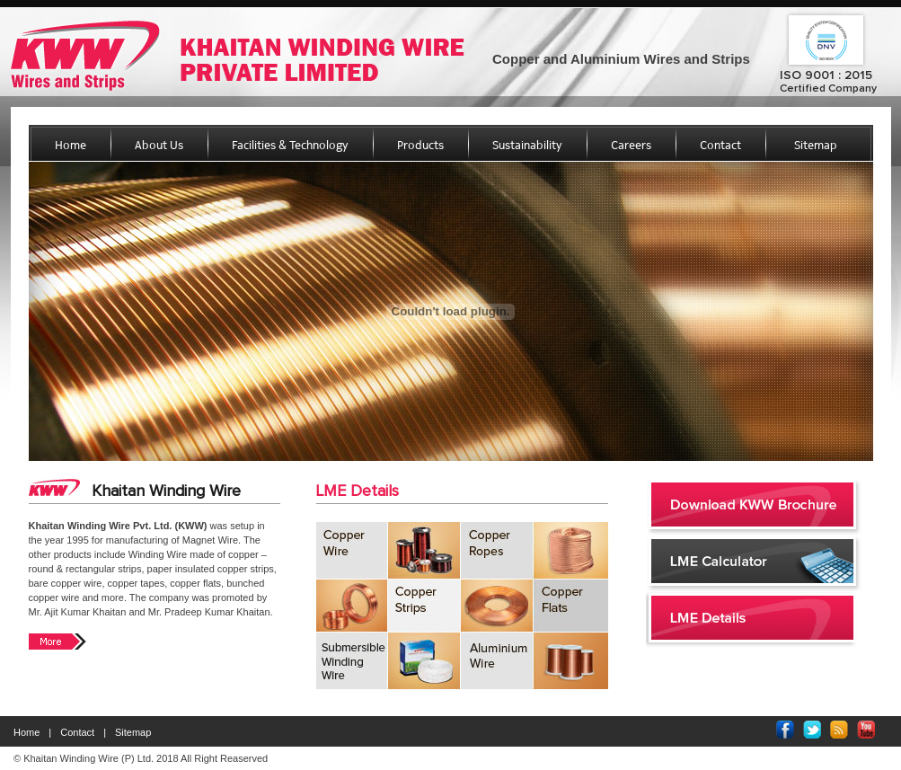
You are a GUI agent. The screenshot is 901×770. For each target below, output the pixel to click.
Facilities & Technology (290, 145)
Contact (720, 145)
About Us (159, 145)
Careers (631, 145)
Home (70, 145)
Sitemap (815, 145)
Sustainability (527, 145)
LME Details (357, 491)
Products (420, 145)
